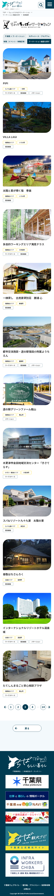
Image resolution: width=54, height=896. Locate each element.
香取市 (20, 580)
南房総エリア (9, 142)
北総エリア (8, 580)
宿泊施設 (23, 93)
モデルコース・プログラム (39, 36)
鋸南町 (21, 361)
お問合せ (27, 889)
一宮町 (23, 89)
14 (43, 707)
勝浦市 (21, 303)
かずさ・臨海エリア (11, 472)
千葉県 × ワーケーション (15, 36)
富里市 (20, 637)
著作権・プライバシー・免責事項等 (36, 885)
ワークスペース (10, 93)
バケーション (36, 93)
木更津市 (26, 472)
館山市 (21, 415)
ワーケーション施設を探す (39, 41)
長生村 (23, 526)
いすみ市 (22, 142)
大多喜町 (22, 250)
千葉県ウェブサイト (12, 885)
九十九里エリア (10, 89)
